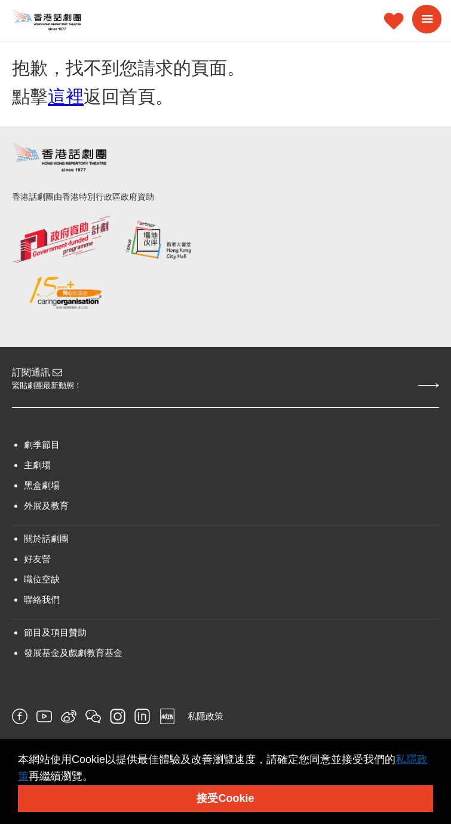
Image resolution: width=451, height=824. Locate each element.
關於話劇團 (46, 538)
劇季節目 (42, 445)
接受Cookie (225, 798)
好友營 (37, 559)
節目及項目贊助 (55, 632)
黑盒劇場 (42, 485)
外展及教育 (46, 505)
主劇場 (37, 465)
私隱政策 (205, 716)
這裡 (66, 96)
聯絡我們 (42, 599)
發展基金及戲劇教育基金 (73, 653)
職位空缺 (42, 579)
